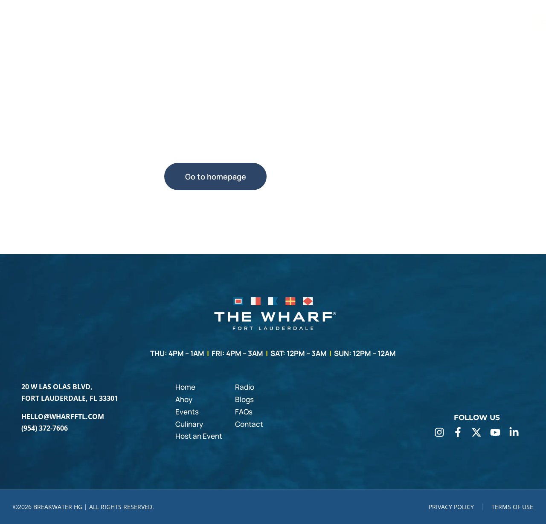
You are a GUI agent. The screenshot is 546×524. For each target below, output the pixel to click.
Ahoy (183, 399)
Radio (244, 387)
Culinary (189, 424)
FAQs (244, 412)
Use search (330, 176)
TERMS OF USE (512, 507)
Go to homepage (215, 176)
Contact (249, 424)
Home (185, 387)
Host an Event (198, 436)
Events (187, 412)
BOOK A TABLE (496, 21)
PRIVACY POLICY (451, 507)
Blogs (244, 399)
